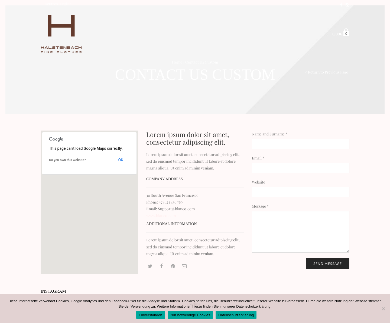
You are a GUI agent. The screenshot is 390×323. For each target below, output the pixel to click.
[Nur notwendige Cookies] (383, 308)
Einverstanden (150, 315)
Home (177, 62)
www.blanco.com (161, 215)
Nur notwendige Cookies (190, 315)
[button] (89, 197)
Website (258, 182)
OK (120, 160)
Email (258, 158)
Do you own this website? (67, 160)
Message (260, 206)
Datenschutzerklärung (253, 306)
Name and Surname (269, 133)
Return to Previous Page (328, 72)
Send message (327, 263)
